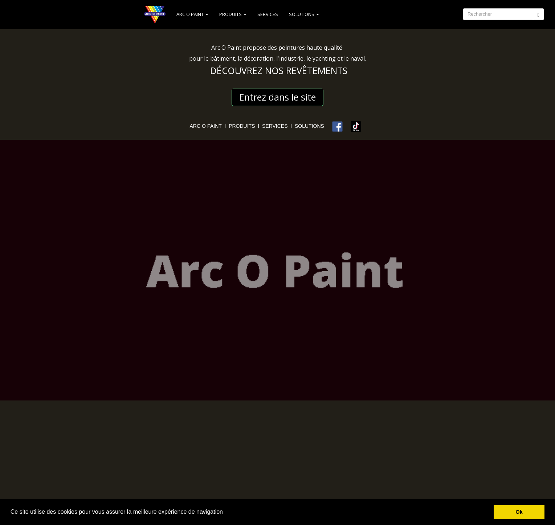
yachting (324, 58)
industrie (291, 58)
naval (357, 58)
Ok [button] (519, 512)
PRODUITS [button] (232, 14)
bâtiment (222, 58)
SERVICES (267, 14)
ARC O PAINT (206, 126)
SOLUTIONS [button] (304, 14)
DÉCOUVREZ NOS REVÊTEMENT (276, 70)
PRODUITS (242, 126)
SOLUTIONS (311, 126)
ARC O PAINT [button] (192, 14)
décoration (258, 58)
